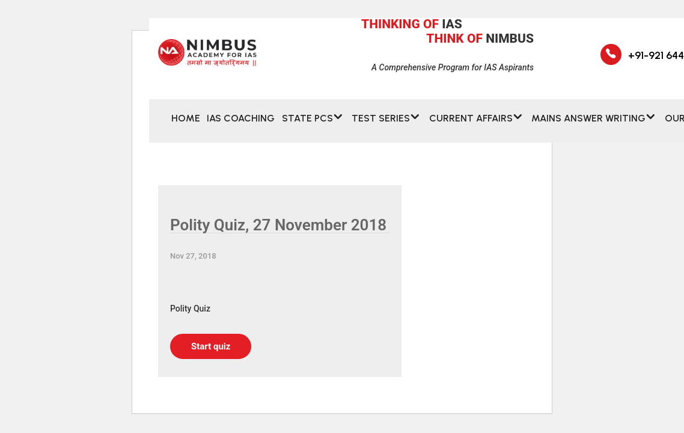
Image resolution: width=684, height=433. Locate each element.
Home (185, 125)
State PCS (307, 125)
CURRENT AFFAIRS (471, 125)
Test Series (381, 125)
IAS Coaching (241, 125)
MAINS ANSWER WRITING (588, 125)
